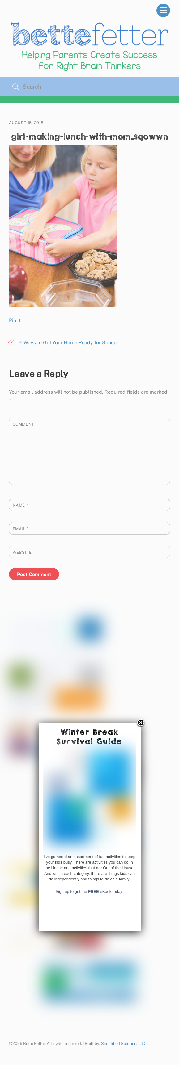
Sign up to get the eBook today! (90, 1000)
